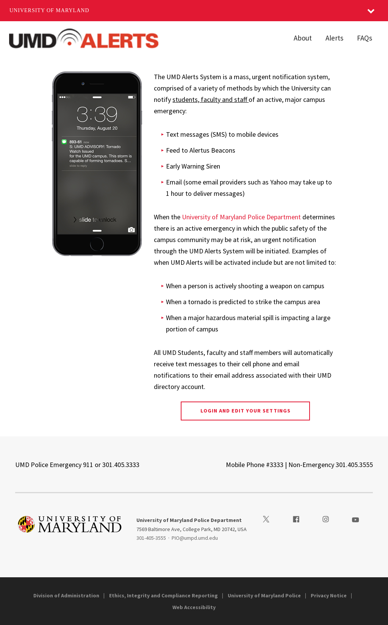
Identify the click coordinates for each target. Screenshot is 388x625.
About (303, 37)
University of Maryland (49, 10)
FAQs (364, 37)
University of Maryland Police (264, 595)
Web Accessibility (194, 607)
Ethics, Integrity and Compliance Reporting (163, 595)
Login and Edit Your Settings (245, 410)
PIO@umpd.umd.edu (195, 537)
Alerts (334, 37)
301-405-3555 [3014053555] (151, 537)
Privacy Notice (329, 595)
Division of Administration (66, 595)
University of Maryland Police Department (241, 216)
